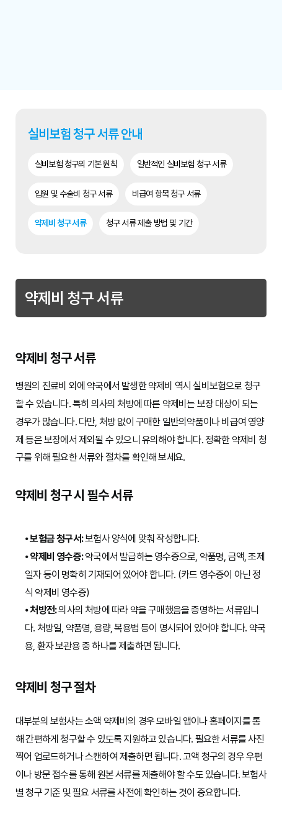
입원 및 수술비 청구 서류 (73, 194)
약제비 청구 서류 (60, 223)
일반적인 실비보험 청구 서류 (181, 164)
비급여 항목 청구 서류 (166, 194)
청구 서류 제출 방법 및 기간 (149, 223)
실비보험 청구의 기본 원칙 (76, 164)
